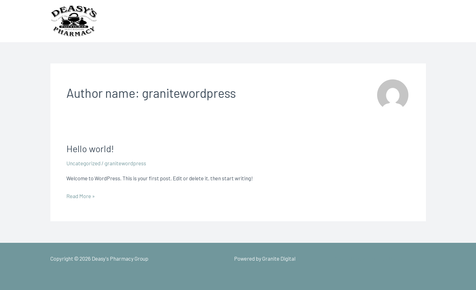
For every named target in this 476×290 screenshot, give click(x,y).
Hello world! (90, 148)
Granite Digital (278, 258)
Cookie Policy (349, 258)
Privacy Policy (386, 258)
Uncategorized (83, 163)
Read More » (80, 195)
